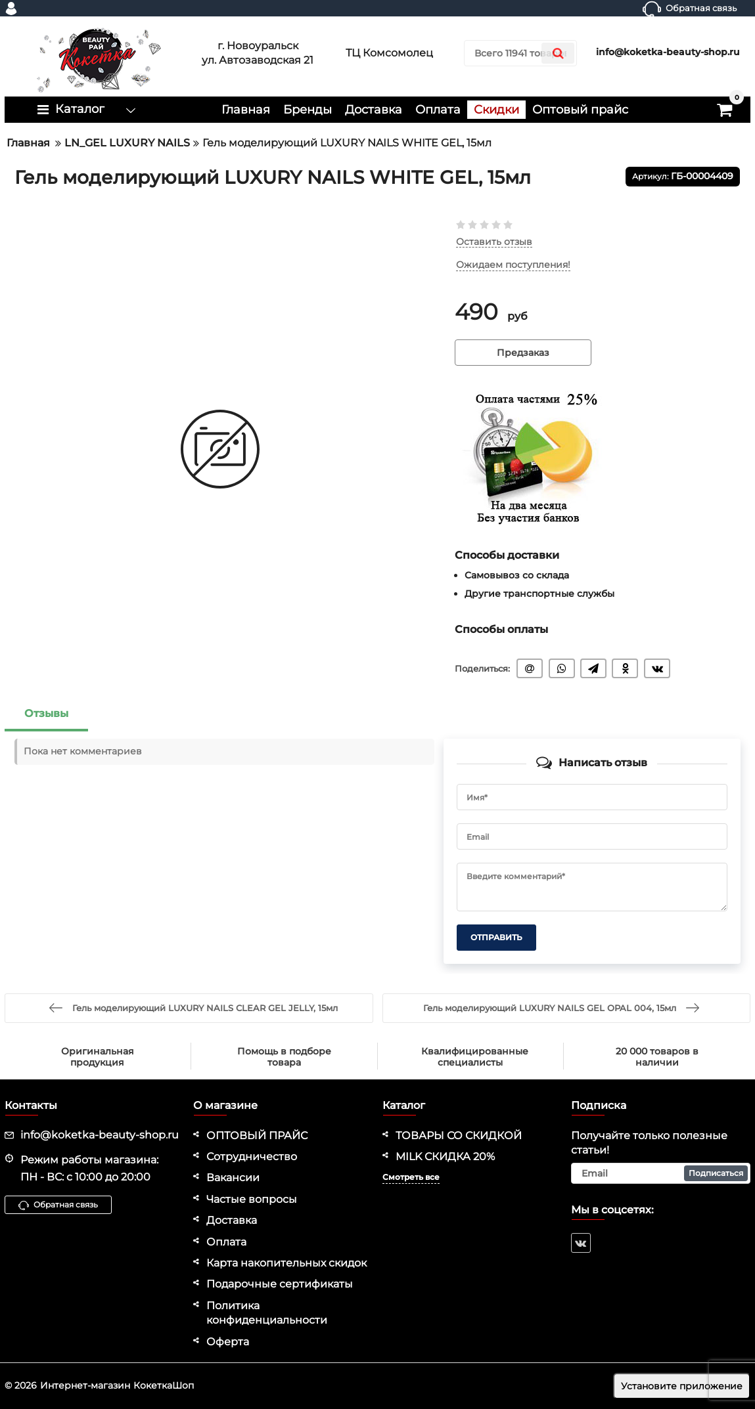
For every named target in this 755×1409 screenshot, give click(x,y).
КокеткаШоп (163, 1385)
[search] (520, 53)
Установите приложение (682, 1386)
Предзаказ (523, 352)
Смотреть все (411, 1177)
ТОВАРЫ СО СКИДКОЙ (459, 1135)
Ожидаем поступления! (513, 265)
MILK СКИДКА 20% (445, 1156)
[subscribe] (660, 1173)
